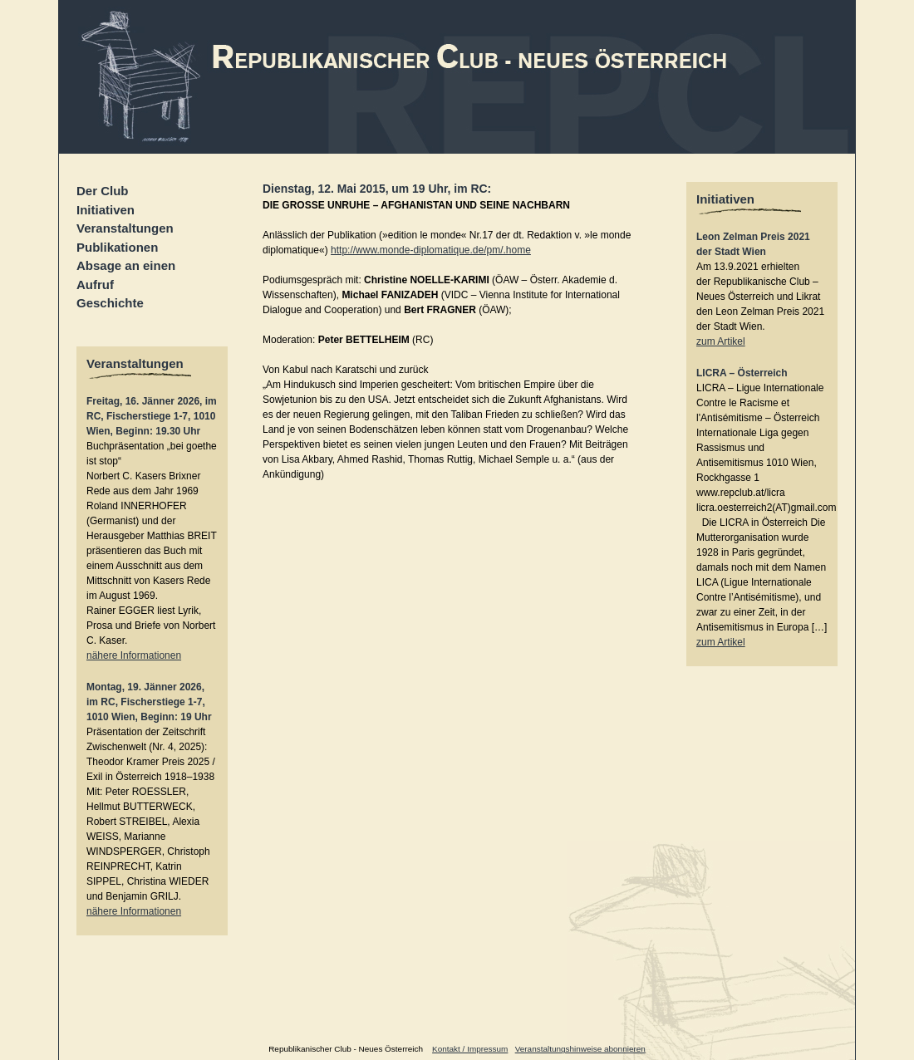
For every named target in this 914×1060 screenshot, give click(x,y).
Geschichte (110, 303)
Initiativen (105, 210)
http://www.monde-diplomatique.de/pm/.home (431, 250)
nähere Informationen (133, 655)
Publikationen (117, 247)
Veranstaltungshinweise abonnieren (580, 1048)
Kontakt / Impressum (470, 1048)
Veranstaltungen (125, 228)
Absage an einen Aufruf (125, 275)
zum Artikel (720, 341)
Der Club (102, 191)
